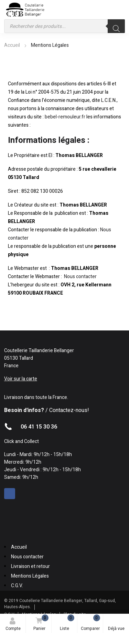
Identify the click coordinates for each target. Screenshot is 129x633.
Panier (39, 623)
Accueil (12, 45)
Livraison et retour (30, 566)
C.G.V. (17, 585)
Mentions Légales (30, 576)
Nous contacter (80, 276)
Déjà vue (116, 625)
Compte (13, 625)
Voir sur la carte (20, 378)
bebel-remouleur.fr (65, 116)
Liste (67, 623)
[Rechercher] (116, 26)
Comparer (90, 623)
